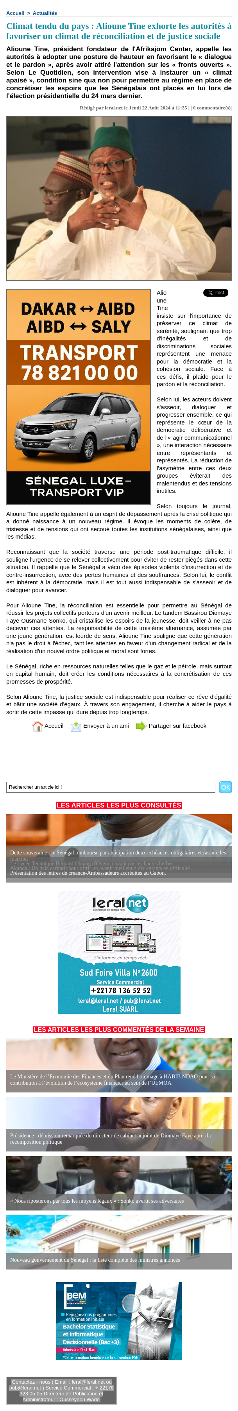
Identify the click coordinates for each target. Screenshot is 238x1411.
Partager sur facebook (171, 725)
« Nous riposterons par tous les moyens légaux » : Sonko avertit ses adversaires (97, 1201)
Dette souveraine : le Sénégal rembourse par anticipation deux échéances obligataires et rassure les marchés (118, 856)
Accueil (15, 13)
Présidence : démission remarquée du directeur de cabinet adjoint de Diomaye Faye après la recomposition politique (110, 1139)
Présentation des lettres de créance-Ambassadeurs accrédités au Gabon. (88, 873)
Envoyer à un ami (99, 725)
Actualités (45, 13)
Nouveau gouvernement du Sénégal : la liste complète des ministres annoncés (95, 1260)
